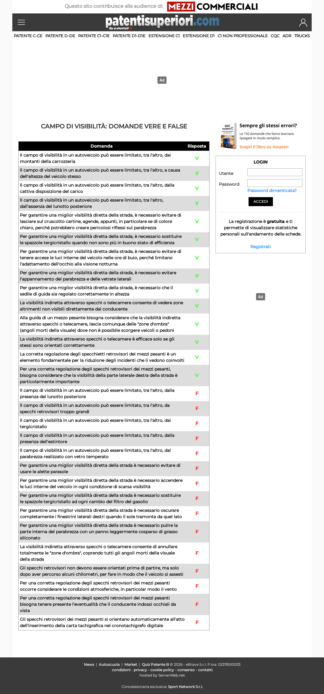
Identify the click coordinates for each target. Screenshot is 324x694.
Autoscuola (109, 664)
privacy (140, 670)
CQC (275, 35)
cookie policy (162, 670)
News (89, 664)
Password (229, 184)
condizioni (121, 670)
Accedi (260, 201)
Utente (226, 173)
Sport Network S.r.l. (185, 686)
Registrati (260, 246)
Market (130, 664)
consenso (186, 670)
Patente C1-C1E (94, 35)
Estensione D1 (199, 35)
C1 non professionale (243, 35)
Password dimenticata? (272, 190)
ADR (287, 35)
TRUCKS (302, 35)
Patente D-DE (60, 35)
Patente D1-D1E (129, 35)
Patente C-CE (28, 35)
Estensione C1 (164, 35)
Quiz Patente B (155, 664)
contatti (205, 670)
